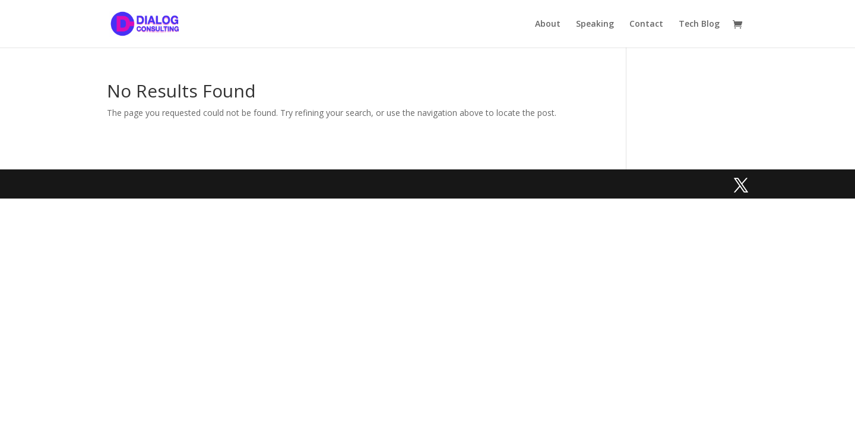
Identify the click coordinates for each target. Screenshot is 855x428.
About (547, 24)
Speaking (595, 24)
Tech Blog (699, 24)
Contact (646, 24)
